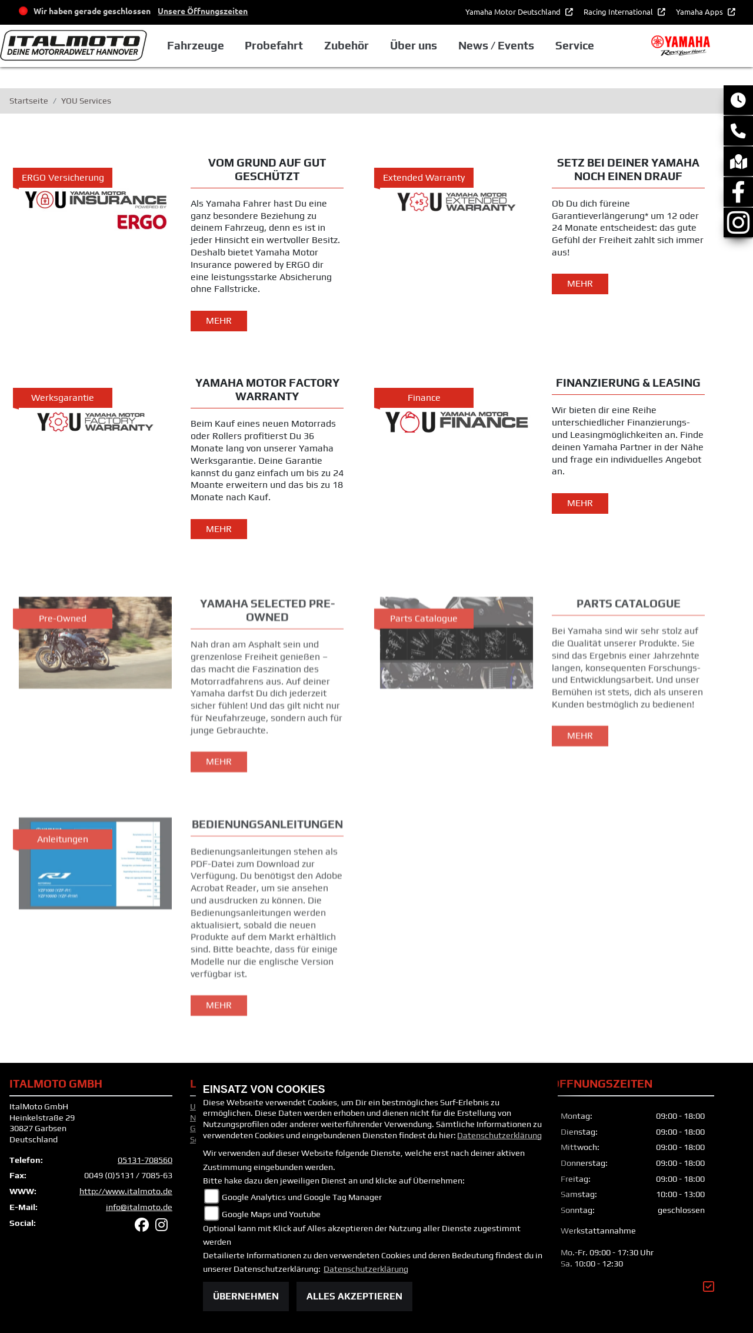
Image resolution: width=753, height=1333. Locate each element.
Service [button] (574, 45)
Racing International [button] (619, 11)
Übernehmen (246, 1296)
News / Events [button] (496, 45)
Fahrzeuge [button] (195, 45)
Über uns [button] (413, 45)
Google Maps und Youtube (271, 1214)
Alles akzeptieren (354, 1296)
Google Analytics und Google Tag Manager (302, 1197)
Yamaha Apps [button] (700, 11)
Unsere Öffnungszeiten (203, 10)
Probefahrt (274, 45)
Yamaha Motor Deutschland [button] (513, 11)
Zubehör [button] (346, 45)
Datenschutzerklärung (499, 1135)
